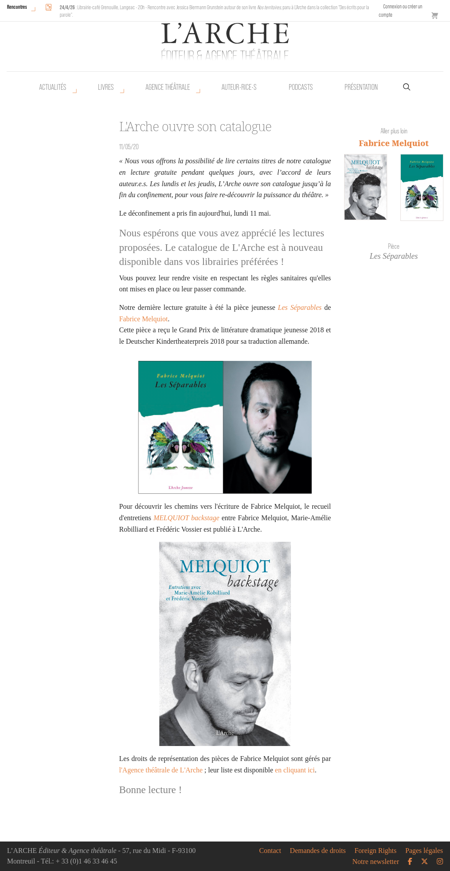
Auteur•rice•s (239, 87)
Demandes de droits (318, 850)
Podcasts (301, 87)
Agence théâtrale (167, 87)
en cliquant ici (295, 770)
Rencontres (17, 7)
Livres (106, 87)
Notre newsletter (375, 861)
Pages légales (424, 850)
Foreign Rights (376, 850)
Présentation (361, 87)
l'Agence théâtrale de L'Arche (161, 770)
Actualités (52, 87)
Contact (270, 850)
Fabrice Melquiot (143, 319)
